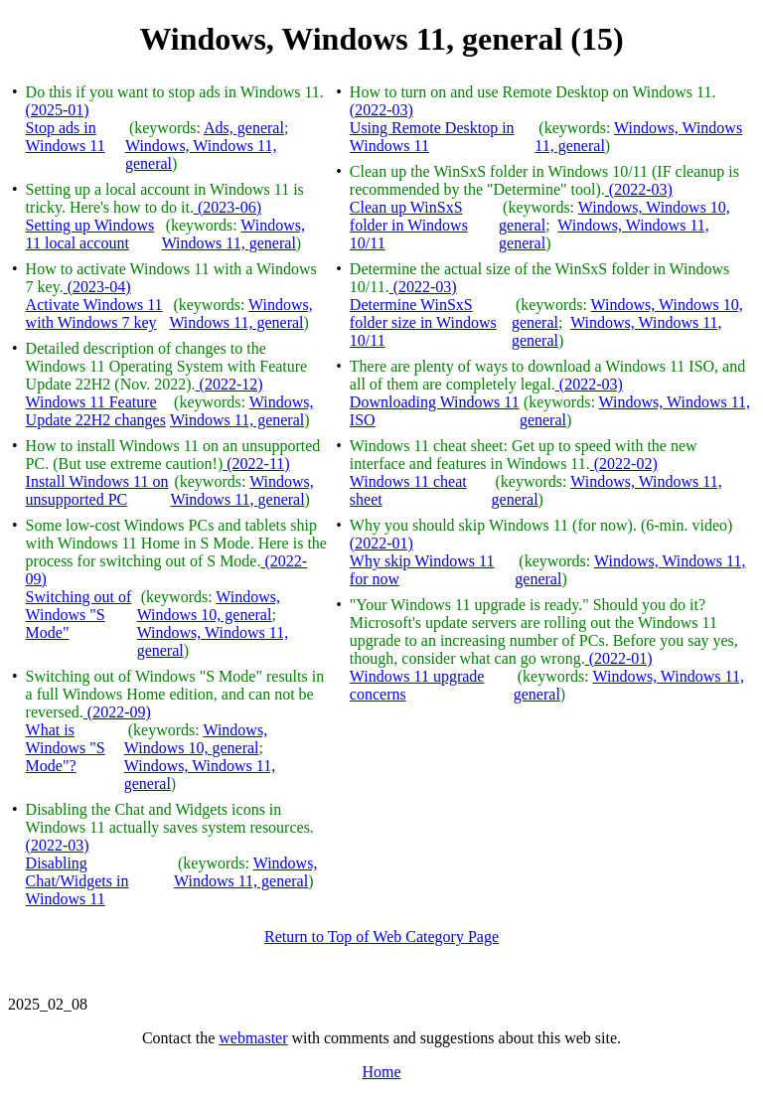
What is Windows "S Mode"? (65, 747)
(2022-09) (117, 712)
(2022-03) (57, 845)
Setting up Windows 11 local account (90, 234)
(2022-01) (381, 543)
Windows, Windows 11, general (233, 234)
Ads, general (244, 127)
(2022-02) (624, 463)
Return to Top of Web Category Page (381, 936)
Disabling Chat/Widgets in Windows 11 (77, 881)
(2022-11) (256, 463)
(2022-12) (229, 384)
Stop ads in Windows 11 (65, 136)
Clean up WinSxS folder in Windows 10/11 (409, 225)
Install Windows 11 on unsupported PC (97, 490)
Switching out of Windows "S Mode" (79, 614)
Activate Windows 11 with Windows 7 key (94, 313)
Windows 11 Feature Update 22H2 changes (96, 410)
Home (381, 1071)
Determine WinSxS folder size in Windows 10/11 (423, 322)
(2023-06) (227, 207)
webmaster (253, 1037)
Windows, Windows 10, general (208, 605)
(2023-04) (97, 286)
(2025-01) (57, 109)
